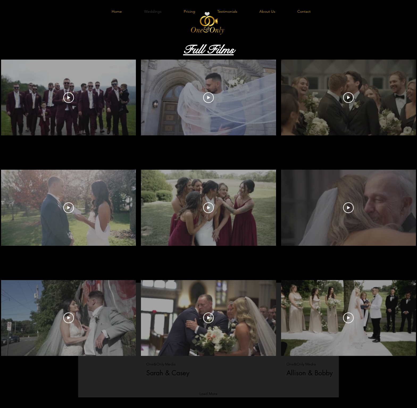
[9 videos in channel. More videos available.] (208, 218)
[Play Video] (68, 97)
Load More (208, 393)
